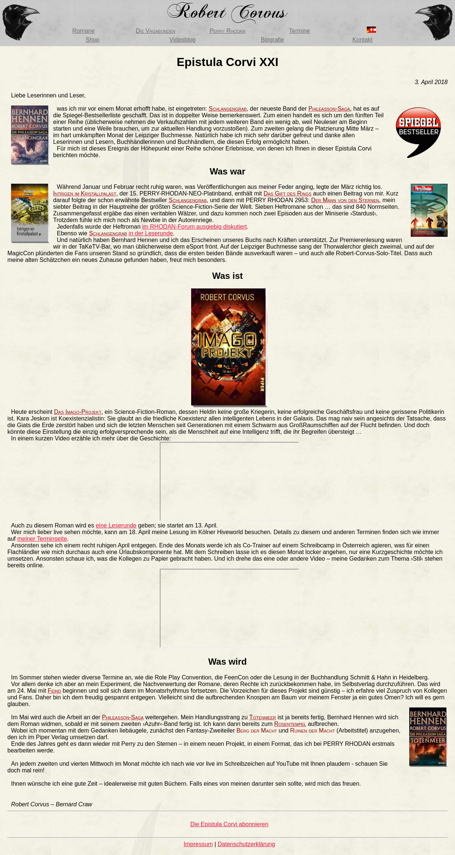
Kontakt (362, 40)
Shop (92, 40)
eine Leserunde (116, 525)
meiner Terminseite (42, 539)
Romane (83, 31)
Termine (299, 31)
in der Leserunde (151, 233)
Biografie (272, 40)
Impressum (198, 844)
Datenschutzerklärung (246, 844)
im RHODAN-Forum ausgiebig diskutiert (194, 227)
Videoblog (182, 40)
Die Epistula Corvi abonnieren (229, 824)
